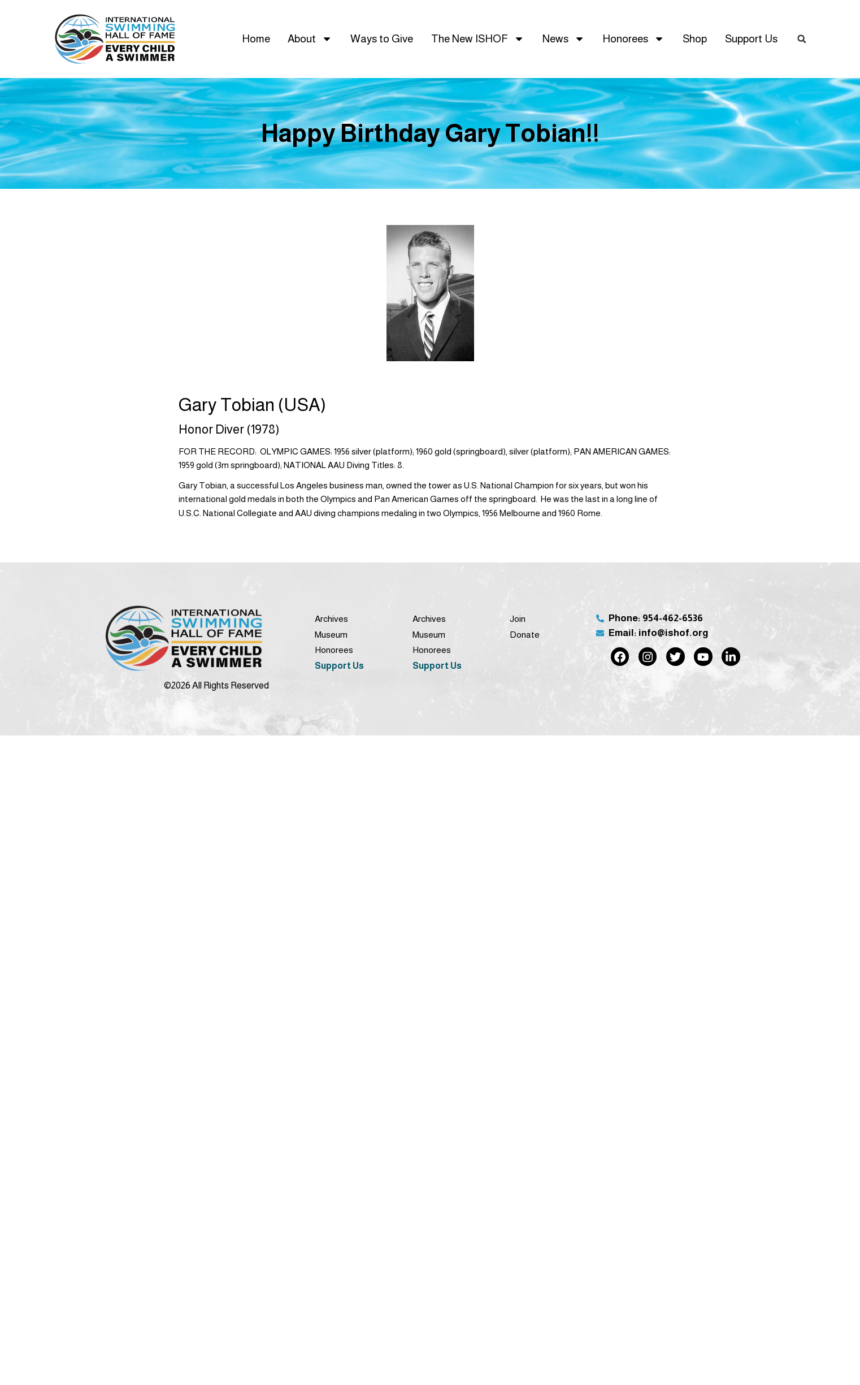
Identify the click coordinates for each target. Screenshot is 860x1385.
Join (517, 619)
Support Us (751, 39)
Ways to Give (381, 39)
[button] (802, 39)
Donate (525, 634)
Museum (331, 634)
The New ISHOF (477, 39)
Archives (331, 619)
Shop (695, 39)
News (563, 39)
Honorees (633, 39)
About (310, 39)
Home (256, 39)
